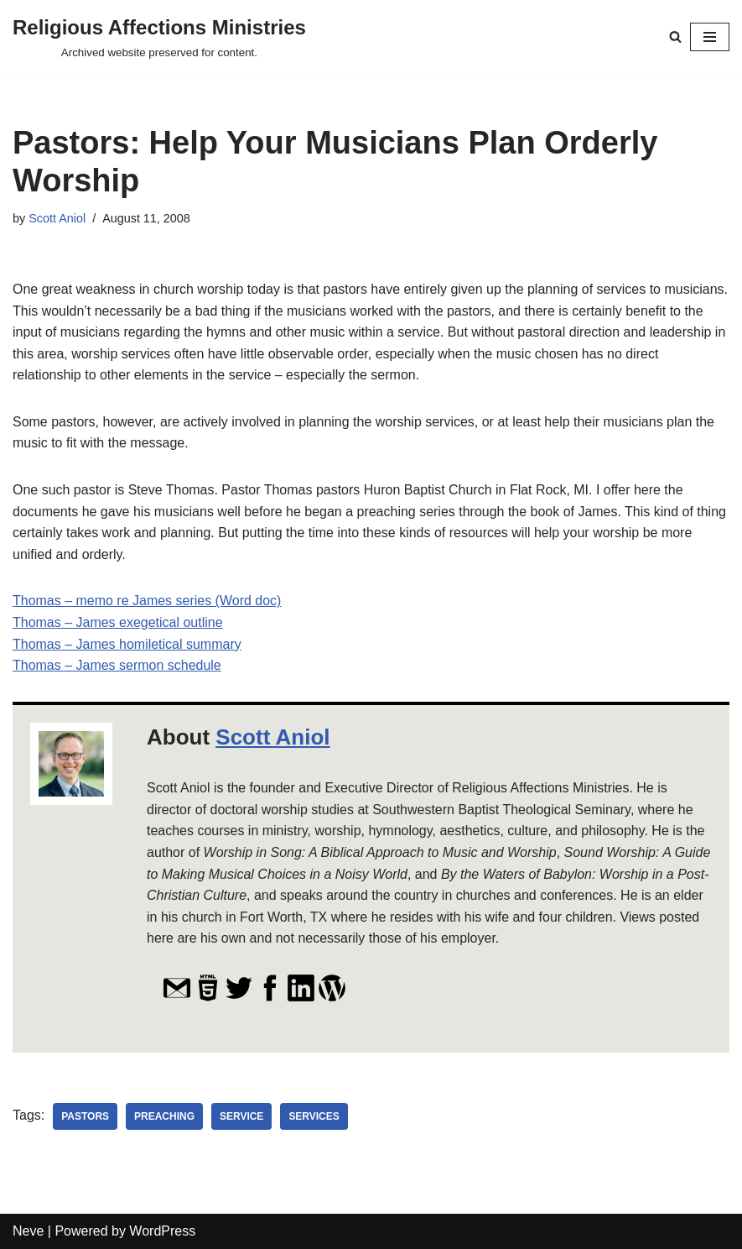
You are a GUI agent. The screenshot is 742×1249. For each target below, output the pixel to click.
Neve (28, 1231)
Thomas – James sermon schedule (117, 665)
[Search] (675, 36)
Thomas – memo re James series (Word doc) (147, 600)
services (314, 1116)
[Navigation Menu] (709, 37)
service (241, 1116)
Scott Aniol (57, 218)
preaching (164, 1116)
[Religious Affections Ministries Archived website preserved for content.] (159, 37)
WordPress (162, 1231)
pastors (85, 1116)
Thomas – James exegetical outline (118, 622)
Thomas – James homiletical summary (127, 644)
